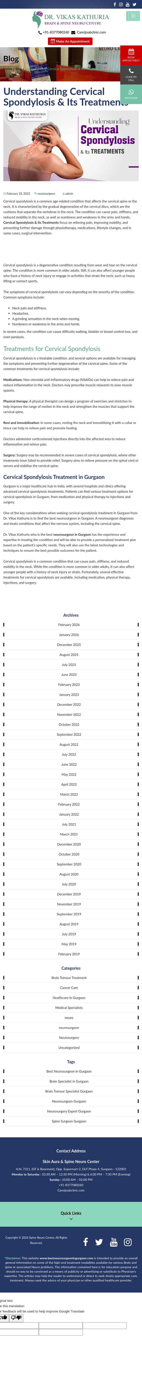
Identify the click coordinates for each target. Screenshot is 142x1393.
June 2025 (69, 675)
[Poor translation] (16, 1318)
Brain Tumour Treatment (69, 978)
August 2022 (68, 744)
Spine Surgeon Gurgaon (69, 1121)
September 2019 (69, 914)
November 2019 (69, 904)
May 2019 (69, 944)
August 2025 (68, 655)
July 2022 (69, 754)
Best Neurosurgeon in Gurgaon (68, 1071)
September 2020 (69, 864)
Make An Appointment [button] (70, 41)
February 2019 (69, 954)
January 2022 (69, 814)
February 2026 (69, 625)
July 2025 (69, 665)
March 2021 (69, 834)
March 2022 (69, 794)
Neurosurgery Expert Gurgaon (69, 1111)
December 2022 (69, 704)
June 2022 (69, 764)
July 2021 (69, 824)
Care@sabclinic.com (91, 32)
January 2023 (69, 694)
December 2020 (69, 844)
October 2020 (69, 854)
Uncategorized (68, 1048)
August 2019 (68, 924)
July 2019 (69, 934)
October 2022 (69, 724)
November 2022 (69, 714)
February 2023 (69, 685)
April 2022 (69, 784)
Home (7, 69)
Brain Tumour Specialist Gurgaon (69, 1091)
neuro (69, 1018)
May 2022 (69, 774)
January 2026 (69, 635)
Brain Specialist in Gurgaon (69, 1081)
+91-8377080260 (56, 32)
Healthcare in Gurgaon (69, 998)
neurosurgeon (46, 193)
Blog (18, 69)
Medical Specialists (69, 1008)
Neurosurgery (69, 1038)
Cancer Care (69, 988)
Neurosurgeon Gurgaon (69, 1101)
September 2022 (69, 734)
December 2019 (69, 894)
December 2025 (69, 645)
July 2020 (69, 884)
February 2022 (69, 804)
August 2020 (68, 874)
